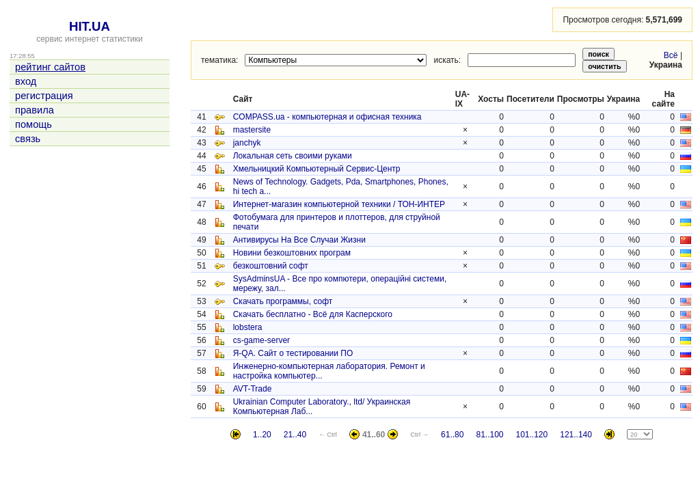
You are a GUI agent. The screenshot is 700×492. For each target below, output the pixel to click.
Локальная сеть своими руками (292, 156)
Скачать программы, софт (283, 301)
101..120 (532, 434)
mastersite (252, 130)
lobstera (247, 327)
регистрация (44, 95)
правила (34, 110)
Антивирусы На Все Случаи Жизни (299, 240)
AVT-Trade (252, 389)
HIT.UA (89, 26)
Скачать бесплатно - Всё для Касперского (312, 314)
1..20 (262, 434)
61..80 (452, 434)
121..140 (576, 434)
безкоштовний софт (270, 266)
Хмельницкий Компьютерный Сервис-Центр (317, 169)
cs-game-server (261, 340)
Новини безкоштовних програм (292, 253)
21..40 (295, 434)
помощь (33, 124)
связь (27, 138)
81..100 (489, 434)
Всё (671, 55)
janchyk (247, 143)
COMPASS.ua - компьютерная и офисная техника (327, 117)
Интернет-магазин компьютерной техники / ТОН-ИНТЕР (339, 204)
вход (25, 81)
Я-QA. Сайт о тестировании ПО (293, 353)
